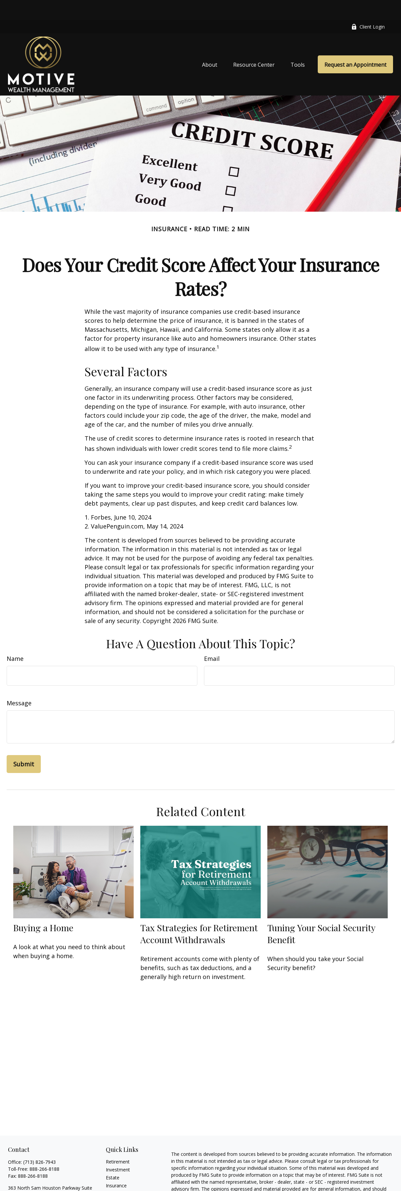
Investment (118, 1150)
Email (212, 639)
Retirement (118, 1142)
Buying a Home (43, 908)
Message (19, 683)
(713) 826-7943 (39, 1142)
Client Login (368, 7)
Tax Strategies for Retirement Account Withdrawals (199, 914)
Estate (112, 1158)
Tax (110, 1173)
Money (113, 1181)
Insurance (116, 1165)
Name (15, 639)
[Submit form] (24, 744)
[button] (209, 44)
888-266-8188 (44, 1149)
